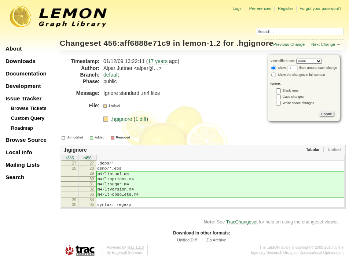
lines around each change (312, 68)
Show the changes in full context (298, 75)
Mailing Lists (22, 165)
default (111, 75)
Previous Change (289, 44)
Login (237, 8)
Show (278, 68)
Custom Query (28, 118)
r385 (70, 158)
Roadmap (22, 128)
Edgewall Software (127, 262)
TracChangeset (242, 231)
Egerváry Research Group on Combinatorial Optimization (297, 262)
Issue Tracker (23, 98)
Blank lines (291, 90)
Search (14, 177)
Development (23, 86)
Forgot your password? (320, 8)
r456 (87, 158)
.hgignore (254, 43)
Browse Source (26, 140)
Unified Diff (187, 250)
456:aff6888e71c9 (137, 43)
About (13, 48)
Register (285, 8)
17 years (158, 61)
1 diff (140, 119)
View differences (283, 61)
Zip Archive (216, 250)
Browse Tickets (29, 108)
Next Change (323, 44)
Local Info (18, 152)
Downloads (20, 61)
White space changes (298, 103)
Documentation (26, 73)
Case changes (293, 97)
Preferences (260, 8)
